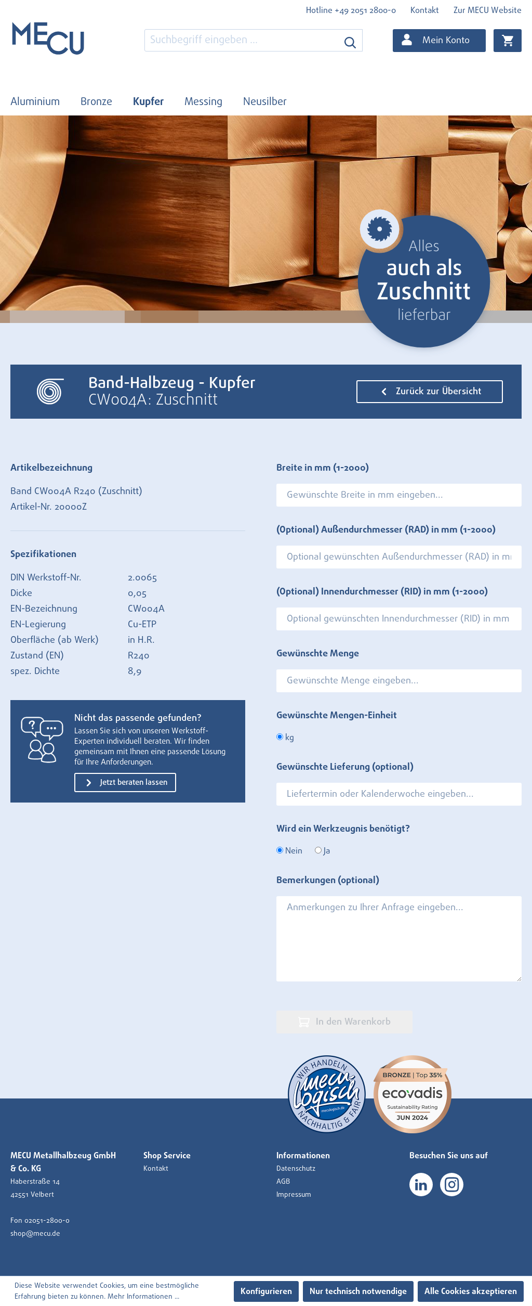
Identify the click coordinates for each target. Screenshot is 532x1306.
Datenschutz (295, 1168)
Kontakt (424, 10)
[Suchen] (350, 40)
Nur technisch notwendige (358, 1291)
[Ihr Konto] (439, 40)
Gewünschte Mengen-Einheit (336, 715)
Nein (289, 851)
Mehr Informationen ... (143, 1296)
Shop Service (167, 1156)
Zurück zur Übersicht (429, 391)
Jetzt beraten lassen (125, 782)
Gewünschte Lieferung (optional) (345, 767)
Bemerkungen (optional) (327, 880)
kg (285, 737)
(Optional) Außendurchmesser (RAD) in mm (386, 530)
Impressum (293, 1194)
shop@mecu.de (35, 1233)
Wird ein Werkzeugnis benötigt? (343, 829)
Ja (322, 851)
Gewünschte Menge (317, 653)
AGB (283, 1181)
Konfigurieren (266, 1291)
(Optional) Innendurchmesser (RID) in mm (382, 592)
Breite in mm (322, 468)
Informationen (303, 1156)
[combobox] (241, 40)
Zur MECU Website (488, 10)
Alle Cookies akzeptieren (470, 1291)
